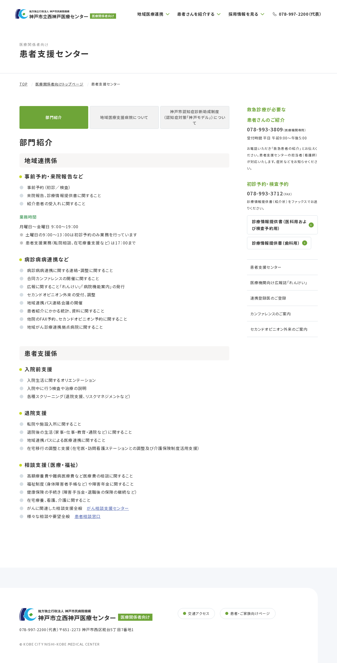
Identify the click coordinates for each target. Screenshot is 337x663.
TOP (23, 84)
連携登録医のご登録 (268, 298)
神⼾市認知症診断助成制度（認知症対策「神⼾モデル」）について (195, 117)
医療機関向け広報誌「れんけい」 (279, 282)
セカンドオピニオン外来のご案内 (279, 329)
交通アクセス (199, 613)
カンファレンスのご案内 (270, 313)
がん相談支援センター (108, 508)
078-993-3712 (265, 193)
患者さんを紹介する (196, 14)
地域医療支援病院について (124, 117)
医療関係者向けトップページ (59, 84)
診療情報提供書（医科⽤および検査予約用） (279, 224)
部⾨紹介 (54, 117)
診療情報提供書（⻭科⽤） (276, 243)
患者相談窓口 (88, 516)
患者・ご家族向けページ (250, 613)
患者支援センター (266, 267)
